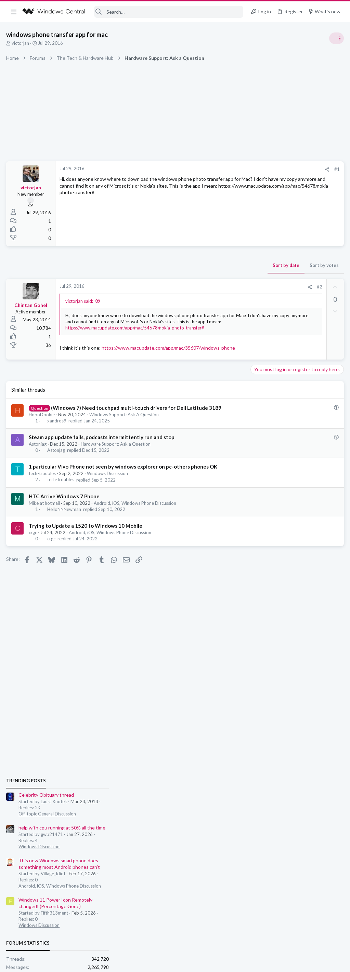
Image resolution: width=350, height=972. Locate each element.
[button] (14, 11)
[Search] (169, 12)
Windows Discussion (108, 493)
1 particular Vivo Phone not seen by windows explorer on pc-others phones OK (123, 487)
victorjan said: (80, 301)
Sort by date (176, 265)
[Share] (217, 169)
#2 (209, 286)
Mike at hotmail (45, 523)
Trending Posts (260, 370)
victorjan (21, 43)
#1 (227, 169)
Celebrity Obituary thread (280, 384)
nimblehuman (329, 572)
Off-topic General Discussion (281, 403)
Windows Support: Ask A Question (124, 434)
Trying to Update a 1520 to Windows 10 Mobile (86, 546)
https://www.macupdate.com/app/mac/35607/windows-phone (127, 361)
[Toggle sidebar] (336, 38)
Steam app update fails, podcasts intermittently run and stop (102, 457)
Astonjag (38, 464)
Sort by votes (214, 265)
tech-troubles (42, 493)
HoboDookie (42, 434)
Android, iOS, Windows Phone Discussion (135, 523)
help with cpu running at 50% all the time (296, 417)
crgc (33, 552)
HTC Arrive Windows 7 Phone (64, 516)
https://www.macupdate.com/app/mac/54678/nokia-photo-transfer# (135, 334)
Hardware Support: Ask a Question (116, 464)
